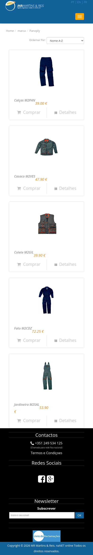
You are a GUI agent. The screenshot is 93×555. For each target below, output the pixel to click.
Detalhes (67, 112)
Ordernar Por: (37, 40)
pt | (73, 2)
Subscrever (46, 508)
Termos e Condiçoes (46, 453)
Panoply (34, 31)
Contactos (46, 435)
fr (85, 2)
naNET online (64, 545)
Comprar (28, 112)
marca (22, 31)
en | (80, 2)
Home (10, 31)
